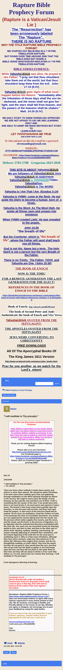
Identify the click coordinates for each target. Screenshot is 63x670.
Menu (5, 380)
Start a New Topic (9, 395)
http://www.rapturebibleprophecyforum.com (31, 452)
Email (9, 643)
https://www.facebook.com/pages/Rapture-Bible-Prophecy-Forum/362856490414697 (31, 457)
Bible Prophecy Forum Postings (17, 390)
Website (21, 643)
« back (4, 663)
